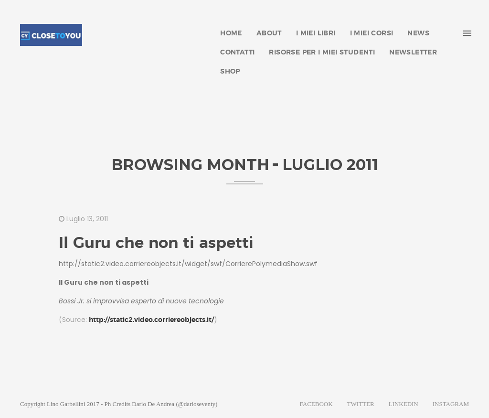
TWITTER (360, 403)
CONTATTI (237, 52)
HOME (231, 33)
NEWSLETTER (413, 52)
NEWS (418, 33)
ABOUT (269, 33)
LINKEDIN (403, 403)
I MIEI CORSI (371, 33)
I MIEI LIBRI (316, 33)
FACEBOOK (316, 403)
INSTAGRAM (451, 403)
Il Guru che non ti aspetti (156, 243)
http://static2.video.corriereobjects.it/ (151, 320)
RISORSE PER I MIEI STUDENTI (322, 52)
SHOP (230, 71)
